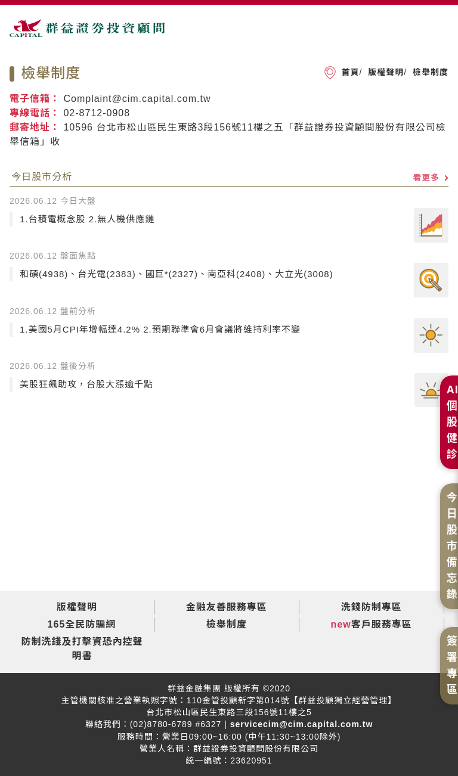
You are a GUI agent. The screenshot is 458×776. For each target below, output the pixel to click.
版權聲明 (384, 72)
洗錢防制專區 (371, 607)
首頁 (350, 72)
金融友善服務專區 (226, 607)
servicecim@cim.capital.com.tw (300, 724)
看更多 (430, 177)
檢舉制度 (429, 72)
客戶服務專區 (381, 624)
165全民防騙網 (82, 624)
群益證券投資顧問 (87, 33)
